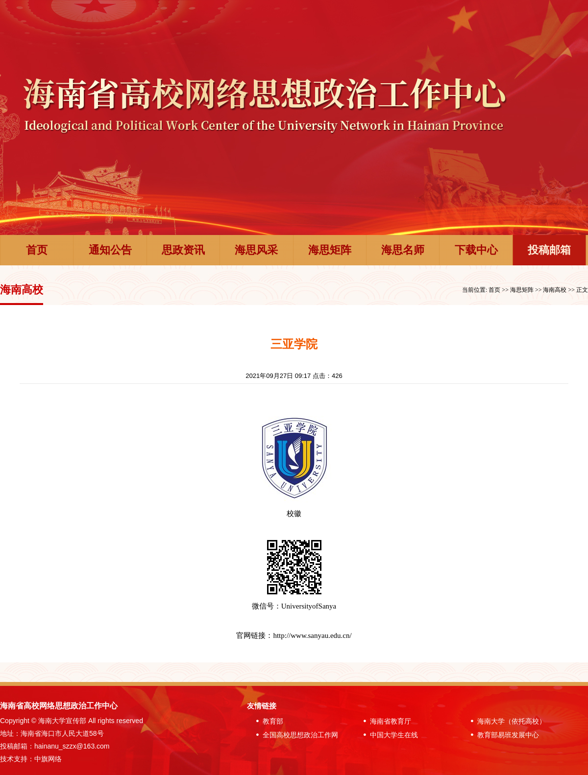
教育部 (267, 721)
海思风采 (256, 250)
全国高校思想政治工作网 (295, 735)
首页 (37, 250)
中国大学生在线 (388, 735)
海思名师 (402, 250)
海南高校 (554, 289)
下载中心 (476, 250)
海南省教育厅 (385, 721)
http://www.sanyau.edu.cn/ (312, 635)
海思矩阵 (329, 250)
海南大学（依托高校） (506, 721)
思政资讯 (183, 250)
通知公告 (110, 250)
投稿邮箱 (549, 250)
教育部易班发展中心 (502, 735)
